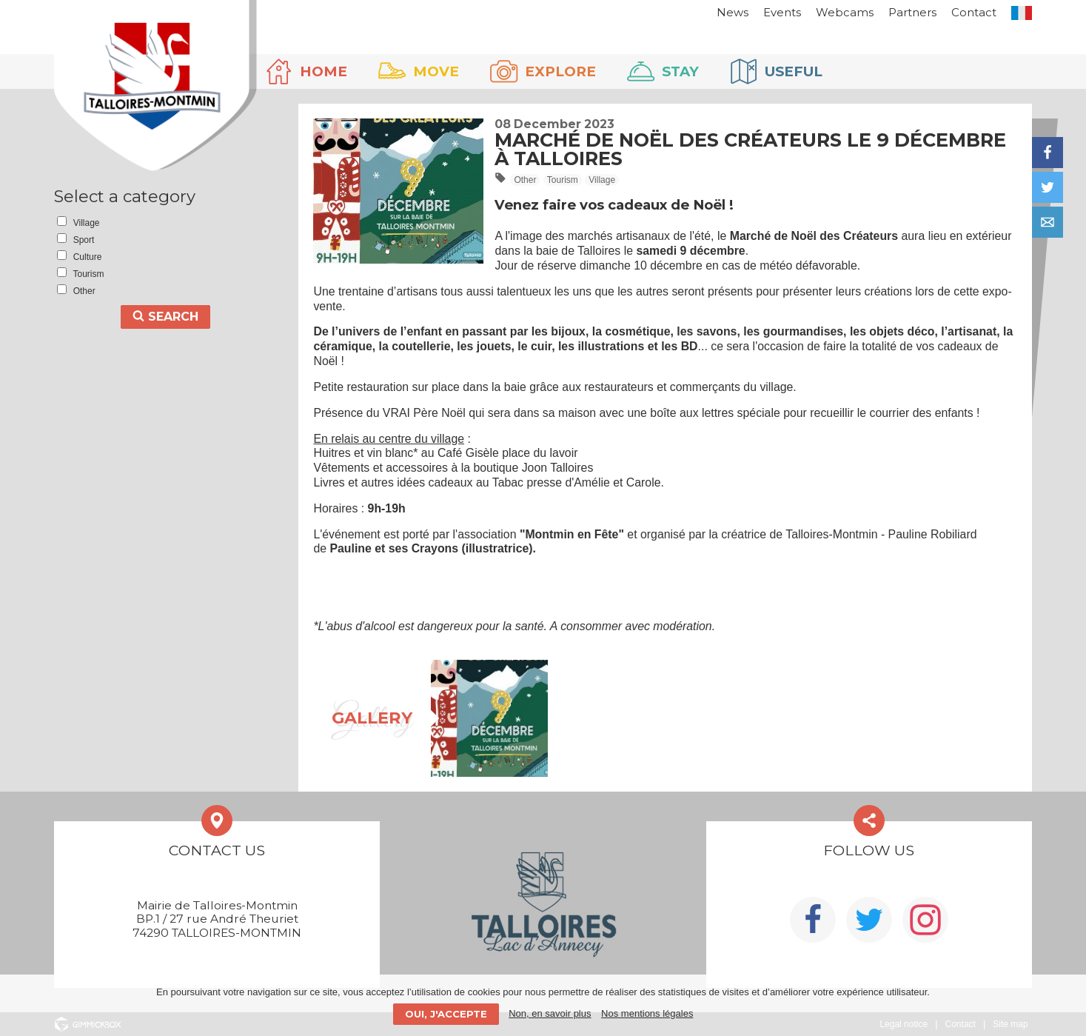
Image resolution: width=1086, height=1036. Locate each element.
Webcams (845, 12)
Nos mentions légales (647, 1013)
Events (782, 12)
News (732, 12)
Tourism (562, 180)
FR (1021, 13)
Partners (912, 12)
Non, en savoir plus (550, 1013)
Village (602, 180)
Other (525, 180)
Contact (973, 12)
